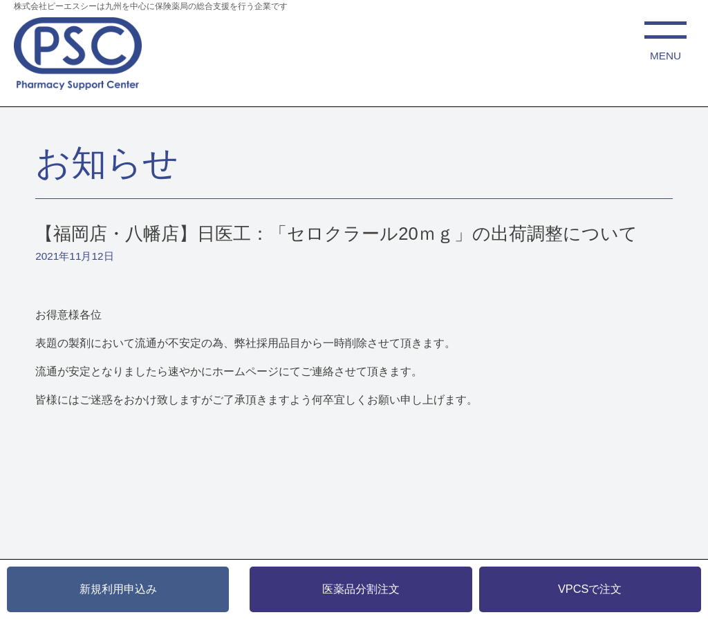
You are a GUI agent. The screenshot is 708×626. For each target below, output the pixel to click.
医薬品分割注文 (361, 588)
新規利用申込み (118, 588)
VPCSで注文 (590, 588)
